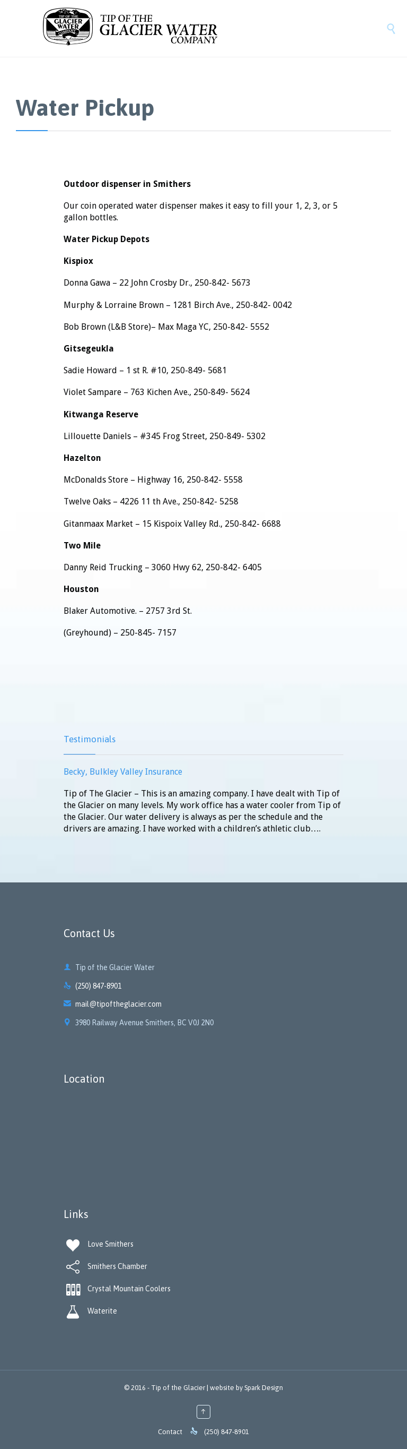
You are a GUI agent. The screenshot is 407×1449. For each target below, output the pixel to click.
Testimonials (90, 739)
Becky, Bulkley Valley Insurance (123, 772)
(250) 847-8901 (98, 986)
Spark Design (263, 1388)
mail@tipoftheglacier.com (113, 1004)
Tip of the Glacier (178, 1388)
